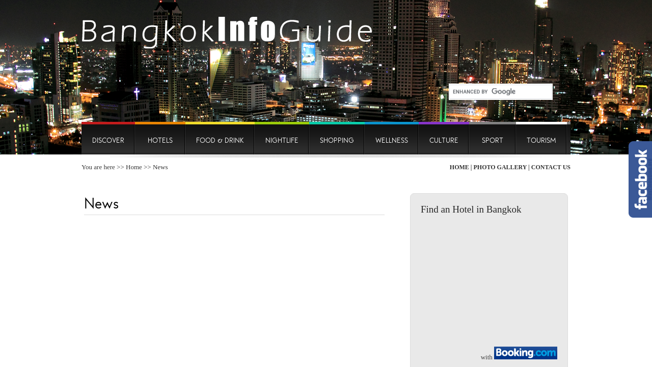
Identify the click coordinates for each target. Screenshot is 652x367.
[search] (496, 91)
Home (134, 167)
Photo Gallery (500, 167)
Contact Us (550, 167)
